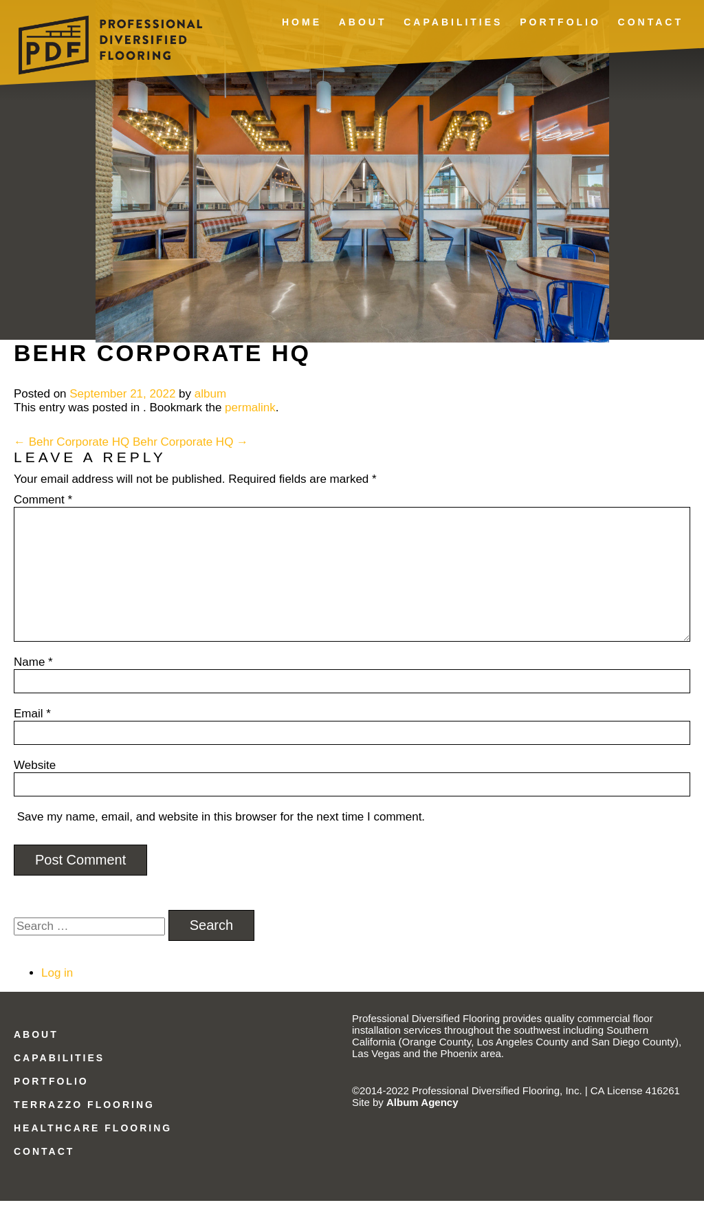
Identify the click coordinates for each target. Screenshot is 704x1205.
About (363, 22)
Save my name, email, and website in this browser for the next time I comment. (221, 820)
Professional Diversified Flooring (110, 36)
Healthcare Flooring (93, 1132)
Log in (57, 977)
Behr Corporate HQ (71, 446)
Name (33, 666)
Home (302, 22)
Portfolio (560, 22)
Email (32, 717)
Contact (650, 22)
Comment (43, 503)
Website (35, 769)
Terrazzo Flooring (84, 1109)
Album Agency (422, 1106)
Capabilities (453, 22)
